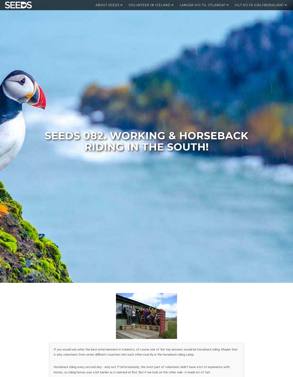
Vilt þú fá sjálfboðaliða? (261, 5)
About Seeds (109, 5)
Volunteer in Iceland (151, 5)
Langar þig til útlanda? (204, 5)
